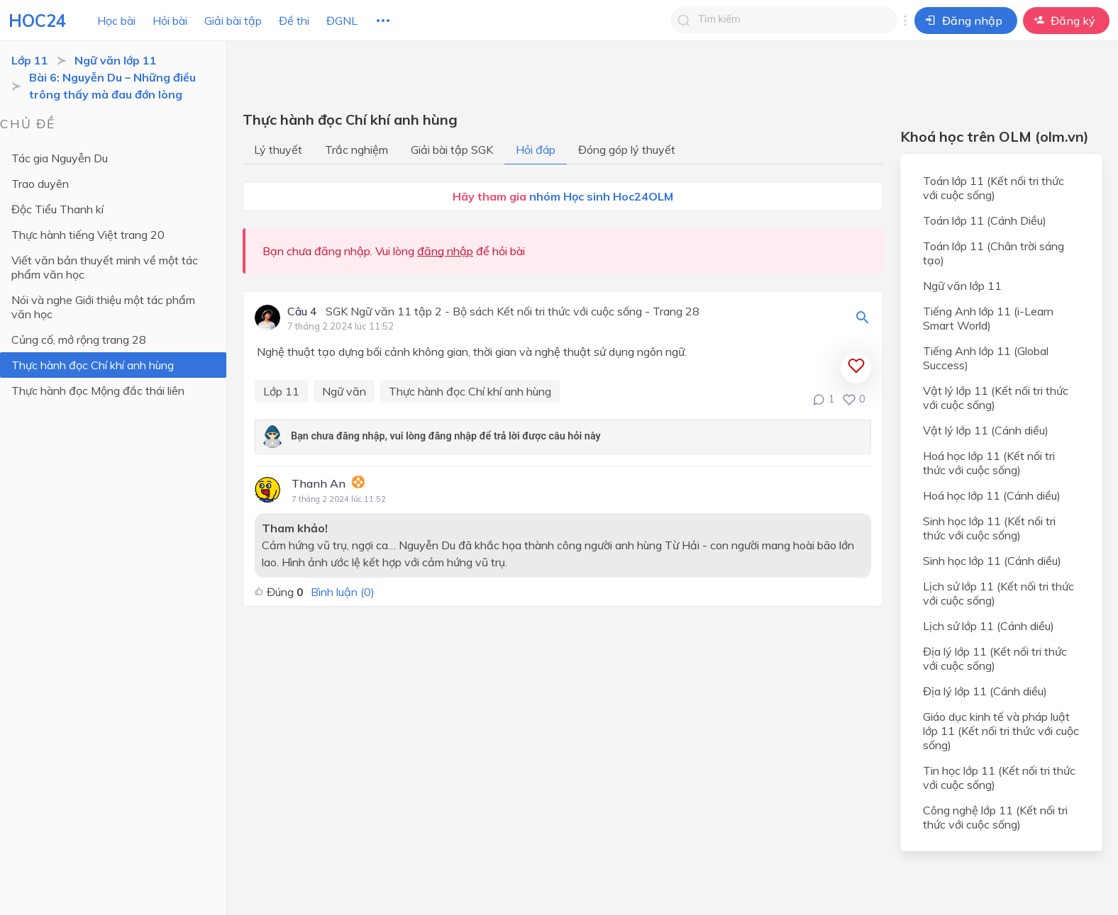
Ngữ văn (344, 391)
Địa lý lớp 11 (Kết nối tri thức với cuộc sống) (995, 658)
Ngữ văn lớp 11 (115, 60)
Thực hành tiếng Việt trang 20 (88, 235)
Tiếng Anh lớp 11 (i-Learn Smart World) (988, 318)
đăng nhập (445, 251)
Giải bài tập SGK (452, 149)
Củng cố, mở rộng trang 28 (78, 339)
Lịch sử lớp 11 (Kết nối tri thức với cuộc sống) (998, 593)
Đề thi (294, 20)
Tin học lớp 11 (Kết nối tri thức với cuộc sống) (999, 777)
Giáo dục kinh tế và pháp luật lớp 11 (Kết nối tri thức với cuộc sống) (1001, 730)
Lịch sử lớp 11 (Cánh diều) (988, 626)
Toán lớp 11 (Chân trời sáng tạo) (993, 253)
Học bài (116, 20)
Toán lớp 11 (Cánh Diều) (984, 220)
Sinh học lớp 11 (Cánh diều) (992, 561)
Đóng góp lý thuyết (626, 149)
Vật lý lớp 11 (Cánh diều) (985, 430)
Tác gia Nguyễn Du (59, 158)
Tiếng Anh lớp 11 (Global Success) (985, 358)
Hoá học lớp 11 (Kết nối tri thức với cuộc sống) (989, 463)
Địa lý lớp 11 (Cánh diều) (985, 691)
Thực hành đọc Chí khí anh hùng (92, 365)
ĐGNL (342, 20)
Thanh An (318, 483)
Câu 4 (302, 311)
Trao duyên (40, 183)
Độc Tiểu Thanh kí (57, 209)
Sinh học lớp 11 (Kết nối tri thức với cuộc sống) (989, 528)
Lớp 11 (29, 60)
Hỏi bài (170, 20)
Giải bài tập (233, 20)
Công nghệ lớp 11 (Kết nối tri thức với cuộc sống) (995, 817)
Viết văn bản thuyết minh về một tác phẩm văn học (104, 267)
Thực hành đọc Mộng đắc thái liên (97, 390)
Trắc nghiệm (356, 149)
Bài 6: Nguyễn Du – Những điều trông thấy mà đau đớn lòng (112, 85)
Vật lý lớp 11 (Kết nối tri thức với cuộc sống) (995, 397)
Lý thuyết (278, 149)
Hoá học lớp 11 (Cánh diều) (992, 495)
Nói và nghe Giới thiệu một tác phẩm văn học (103, 307)
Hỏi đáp (535, 149)
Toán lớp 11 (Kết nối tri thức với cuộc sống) (993, 188)
